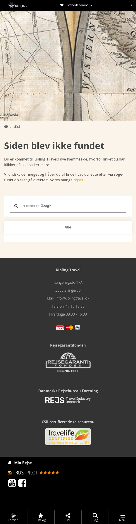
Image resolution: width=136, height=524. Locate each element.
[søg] (67, 206)
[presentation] (132, 5)
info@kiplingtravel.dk (72, 298)
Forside (13, 517)
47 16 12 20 (75, 306)
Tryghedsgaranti (76, 5)
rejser (78, 179)
